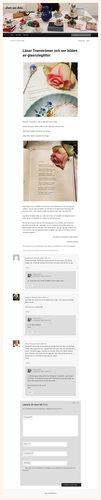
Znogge (27, 297)
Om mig (18, 35)
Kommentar (28, 417)
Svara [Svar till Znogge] (28, 312)
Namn (27, 443)
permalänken (71, 246)
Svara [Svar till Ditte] (28, 363)
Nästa (88, 40)
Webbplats (27, 462)
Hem (12, 35)
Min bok (26, 35)
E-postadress (28, 453)
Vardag (49, 246)
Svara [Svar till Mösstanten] (28, 268)
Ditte (26, 344)
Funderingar (40, 246)
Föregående (81, 40)
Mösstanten (28, 258)
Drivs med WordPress (51, 493)
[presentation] (37, 477)
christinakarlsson (58, 246)
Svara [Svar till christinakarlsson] (30, 285)
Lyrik (45, 246)
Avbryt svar (75, 402)
